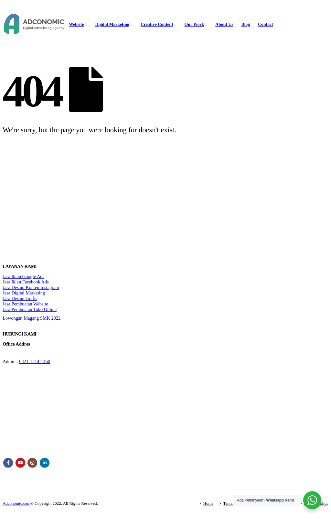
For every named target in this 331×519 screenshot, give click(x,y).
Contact (265, 24)
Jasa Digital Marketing (24, 292)
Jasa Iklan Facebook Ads (26, 281)
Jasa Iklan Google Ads (23, 276)
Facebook (8, 463)
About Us (224, 24)
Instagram (32, 463)
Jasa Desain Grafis (20, 298)
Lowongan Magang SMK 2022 (31, 318)
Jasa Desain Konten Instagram (31, 287)
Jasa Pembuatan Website (25, 303)
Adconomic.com (16, 503)
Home (208, 503)
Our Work (194, 24)
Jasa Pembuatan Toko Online (30, 309)
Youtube (20, 463)
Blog (245, 24)
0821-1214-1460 (34, 361)
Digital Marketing (112, 24)
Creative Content (157, 24)
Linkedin (44, 463)
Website (76, 24)
